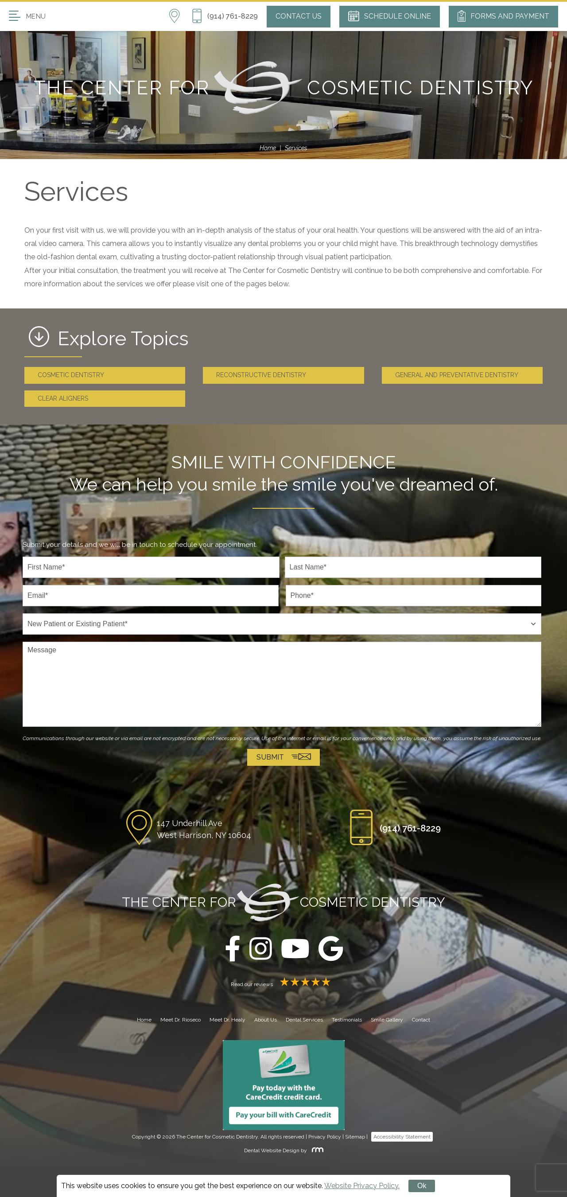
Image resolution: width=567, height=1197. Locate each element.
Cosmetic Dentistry (71, 374)
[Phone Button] (224, 16)
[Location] (180, 16)
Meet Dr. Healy (227, 1020)
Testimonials (347, 1020)
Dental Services (304, 1020)
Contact (421, 1020)
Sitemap (355, 1137)
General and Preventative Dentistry (456, 374)
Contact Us (299, 16)
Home (268, 148)
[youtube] (295, 949)
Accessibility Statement (402, 1137)
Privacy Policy (324, 1137)
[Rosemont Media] (315, 1150)
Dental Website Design (271, 1150)
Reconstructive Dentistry (261, 374)
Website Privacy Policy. (362, 1185)
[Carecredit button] (284, 1085)
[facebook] (232, 949)
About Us (265, 1020)
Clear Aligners (63, 398)
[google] (330, 949)
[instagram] (260, 949)
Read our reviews (283, 984)
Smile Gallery (387, 1020)
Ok (421, 1185)
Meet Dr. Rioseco (180, 1020)
